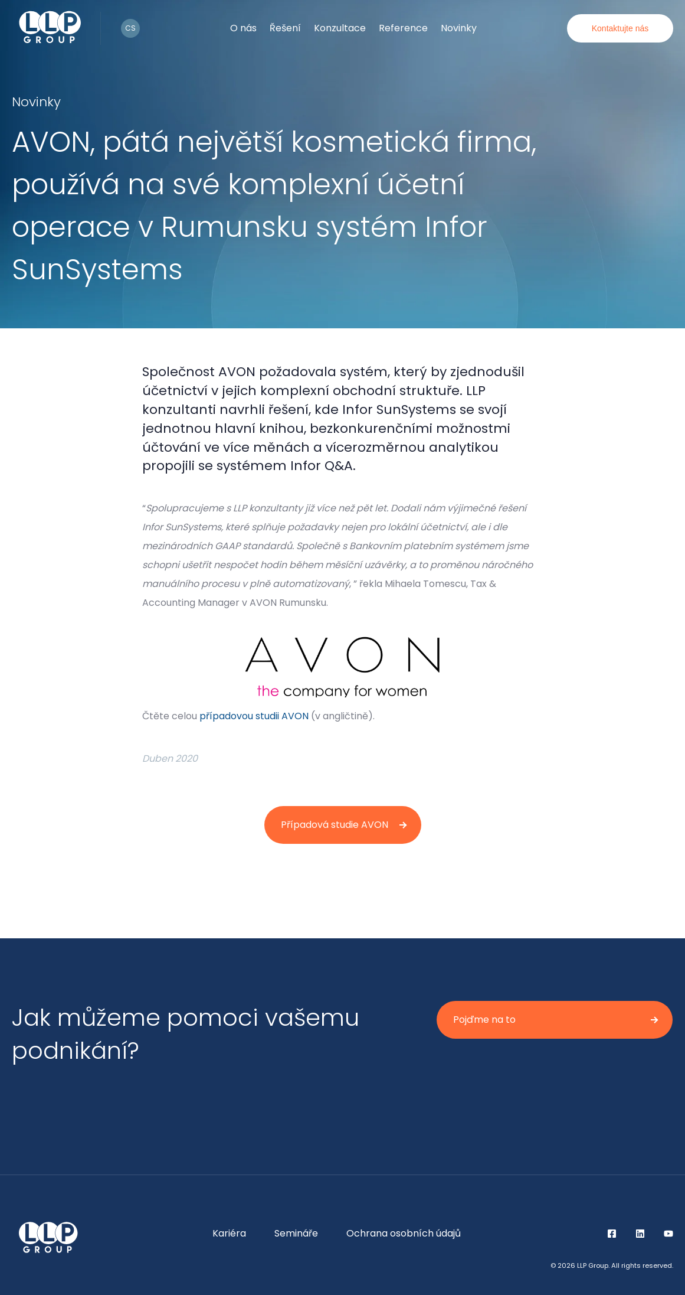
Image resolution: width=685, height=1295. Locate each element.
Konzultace (340, 28)
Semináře (296, 1233)
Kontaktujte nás (620, 28)
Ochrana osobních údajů (403, 1233)
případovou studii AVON (254, 716)
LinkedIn (640, 1233)
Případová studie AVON (334, 824)
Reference (403, 28)
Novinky (459, 28)
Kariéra (229, 1233)
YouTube (668, 1233)
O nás (243, 28)
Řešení (285, 28)
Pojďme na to (484, 1019)
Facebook (612, 1233)
